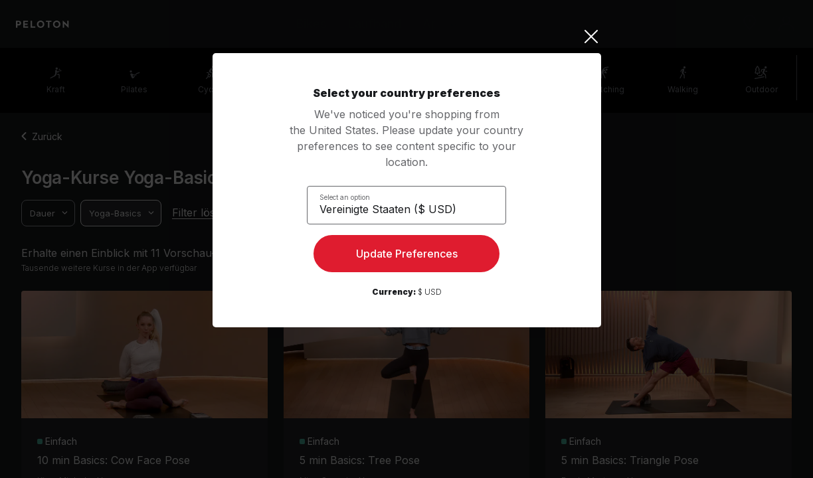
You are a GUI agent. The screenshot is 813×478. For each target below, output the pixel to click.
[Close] (407, 36)
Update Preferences (407, 256)
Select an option (352, 196)
